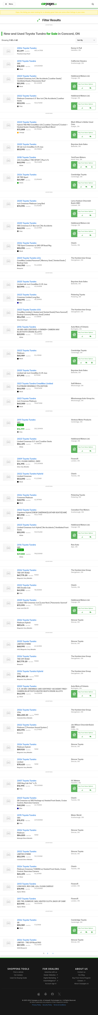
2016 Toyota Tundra (26, 327)
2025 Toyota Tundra (26, 144)
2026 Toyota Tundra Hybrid (30, 671)
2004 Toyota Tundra (26, 48)
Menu (9, 4)
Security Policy (47, 1005)
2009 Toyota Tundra (26, 459)
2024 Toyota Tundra (26, 174)
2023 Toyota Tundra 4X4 (29, 258)
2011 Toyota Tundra (26, 420)
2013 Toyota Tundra (26, 884)
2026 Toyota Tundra (26, 570)
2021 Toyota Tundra (26, 398)
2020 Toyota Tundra (26, 686)
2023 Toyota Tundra (26, 76)
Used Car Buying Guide (18, 978)
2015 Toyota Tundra (26, 815)
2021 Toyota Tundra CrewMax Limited (35, 383)
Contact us (81, 972)
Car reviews (18, 975)
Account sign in (50, 984)
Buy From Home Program (81, 978)
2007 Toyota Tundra (26, 780)
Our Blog (81, 975)
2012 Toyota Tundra (26, 61)
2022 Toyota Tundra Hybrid (30, 474)
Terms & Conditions (59, 1005)
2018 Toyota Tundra (26, 157)
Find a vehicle (18, 972)
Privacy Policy (36, 1005)
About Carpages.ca (81, 984)
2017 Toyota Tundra (26, 898)
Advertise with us (51, 972)
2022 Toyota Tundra (26, 96)
